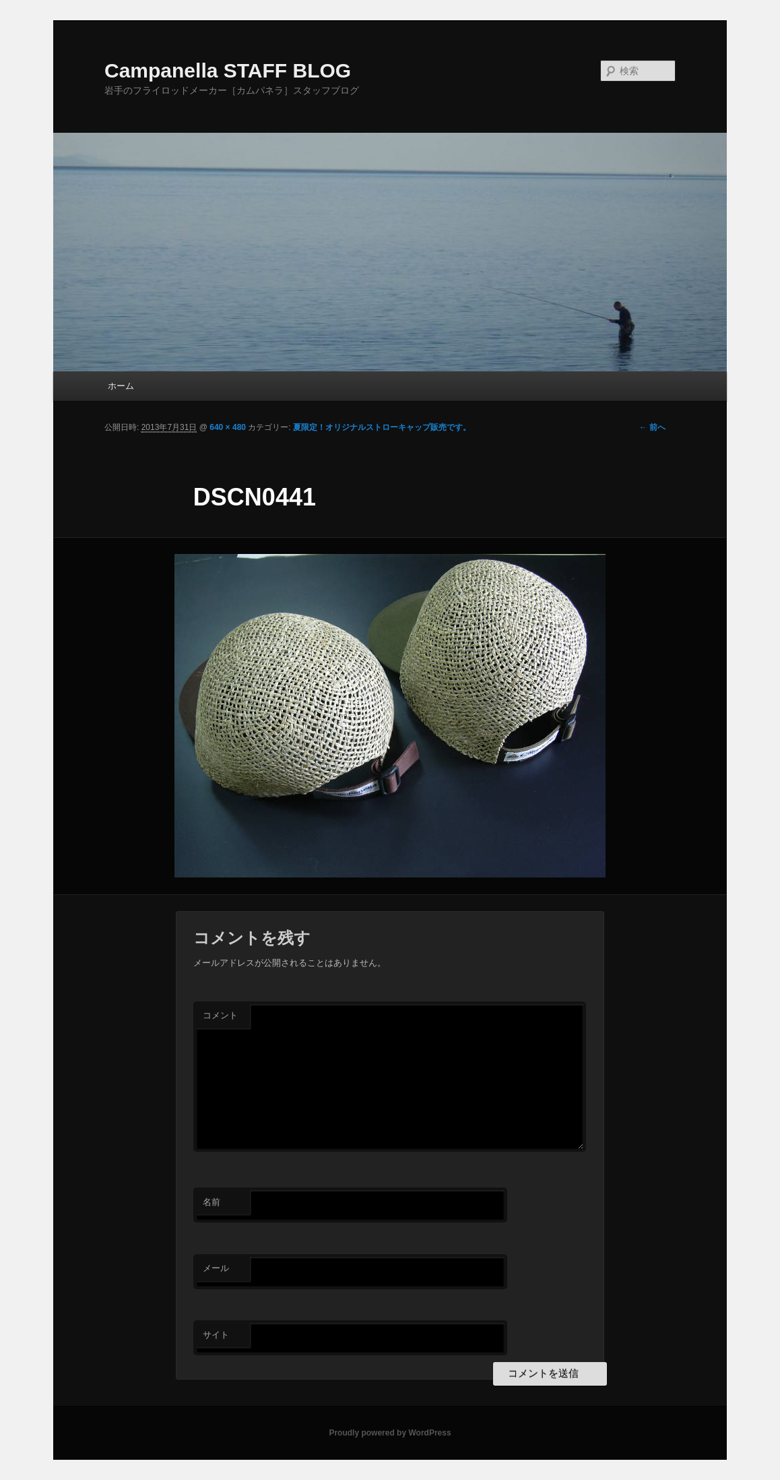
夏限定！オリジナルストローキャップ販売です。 (382, 427)
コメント (220, 1015)
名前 (211, 1202)
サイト (216, 1335)
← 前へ (652, 427)
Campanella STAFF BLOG (227, 70)
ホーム (121, 386)
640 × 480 (227, 427)
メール (216, 1268)
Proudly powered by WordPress (390, 1433)
